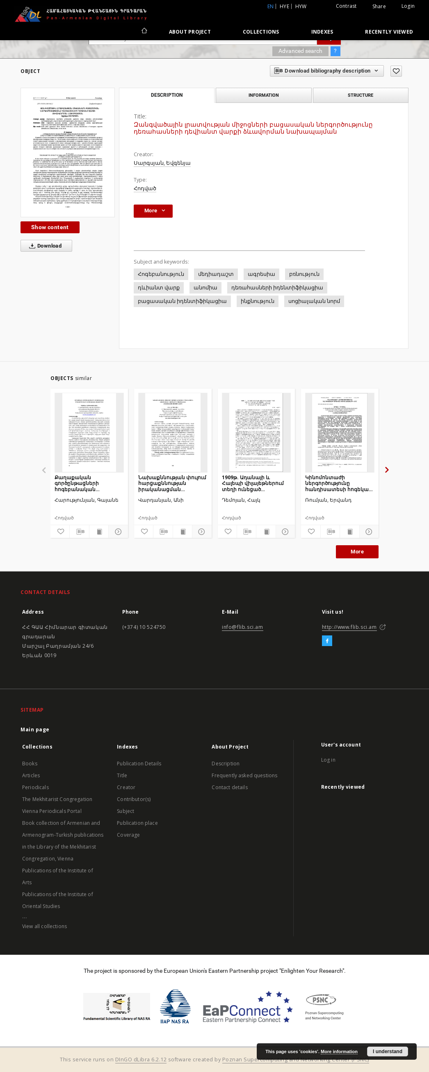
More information (339, 1051)
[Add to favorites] (396, 71)
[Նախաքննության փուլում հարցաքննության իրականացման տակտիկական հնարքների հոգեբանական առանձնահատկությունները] (173, 432)
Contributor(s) (134, 799)
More (357, 552)
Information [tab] (264, 95)
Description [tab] (167, 95)
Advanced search (300, 51)
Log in (328, 759)
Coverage (128, 834)
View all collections (44, 926)
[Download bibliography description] (79, 531)
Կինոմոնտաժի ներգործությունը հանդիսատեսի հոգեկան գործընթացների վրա (338, 483)
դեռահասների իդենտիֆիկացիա (277, 287)
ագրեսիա (261, 274)
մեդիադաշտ (216, 274)
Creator (126, 787)
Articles (31, 775)
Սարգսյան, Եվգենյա (162, 162)
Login (408, 5)
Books (29, 763)
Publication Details (139, 763)
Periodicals (35, 787)
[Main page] (144, 32)
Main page (35, 729)
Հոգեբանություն (161, 274)
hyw (301, 6)
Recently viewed (389, 31)
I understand (387, 1051)
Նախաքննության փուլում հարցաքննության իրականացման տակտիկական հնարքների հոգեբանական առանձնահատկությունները (173, 483)
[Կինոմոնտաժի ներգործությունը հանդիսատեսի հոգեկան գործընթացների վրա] (340, 432)
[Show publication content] (98, 531)
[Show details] (116, 531)
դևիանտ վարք (159, 287)
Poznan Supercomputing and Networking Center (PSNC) (295, 1059)
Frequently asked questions (244, 775)
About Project (190, 31)
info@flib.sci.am (242, 627)
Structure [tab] (360, 95)
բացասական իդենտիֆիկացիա (182, 301)
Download (44, 246)
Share (379, 6)
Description (226, 763)
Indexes (322, 31)
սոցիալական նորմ (314, 301)
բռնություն (304, 274)
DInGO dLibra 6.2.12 (141, 1059)
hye (284, 6)
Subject (125, 811)
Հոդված (145, 188)
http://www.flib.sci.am (349, 627)
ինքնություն (257, 301)
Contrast (346, 5)
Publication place (137, 822)
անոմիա (205, 287)
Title (122, 775)
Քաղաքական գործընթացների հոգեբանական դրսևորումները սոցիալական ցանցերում (88, 483)
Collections (261, 31)
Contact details (229, 787)
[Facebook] (327, 641)
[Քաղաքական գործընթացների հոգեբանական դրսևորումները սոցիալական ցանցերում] (89, 432)
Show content (50, 227)
